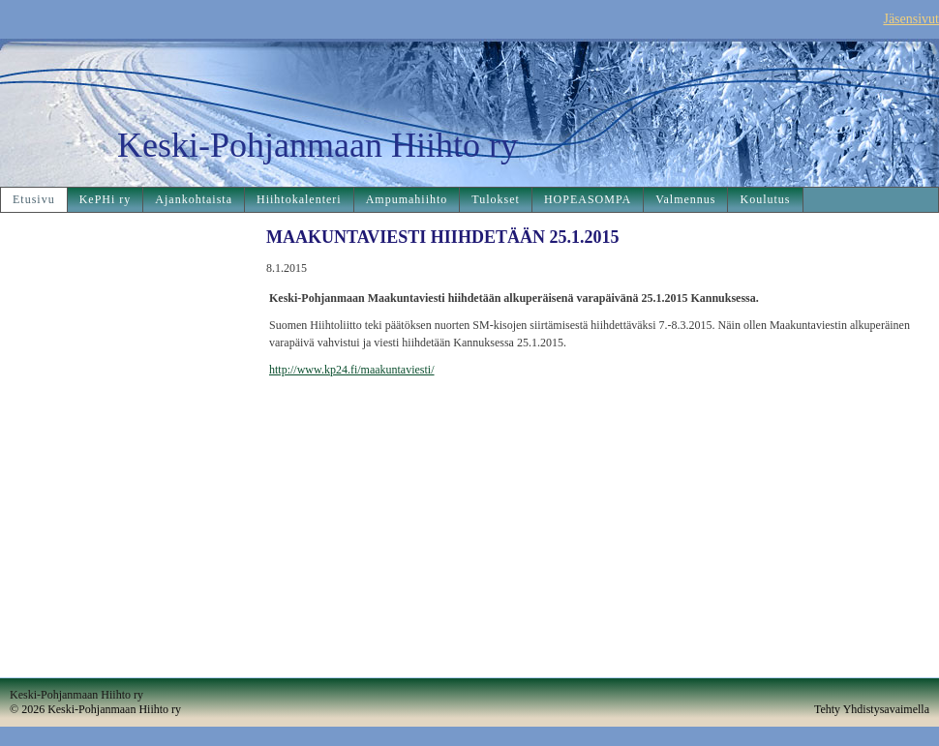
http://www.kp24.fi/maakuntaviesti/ (352, 369)
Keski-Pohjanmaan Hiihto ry (317, 145)
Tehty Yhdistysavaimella (871, 709)
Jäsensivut (911, 19)
